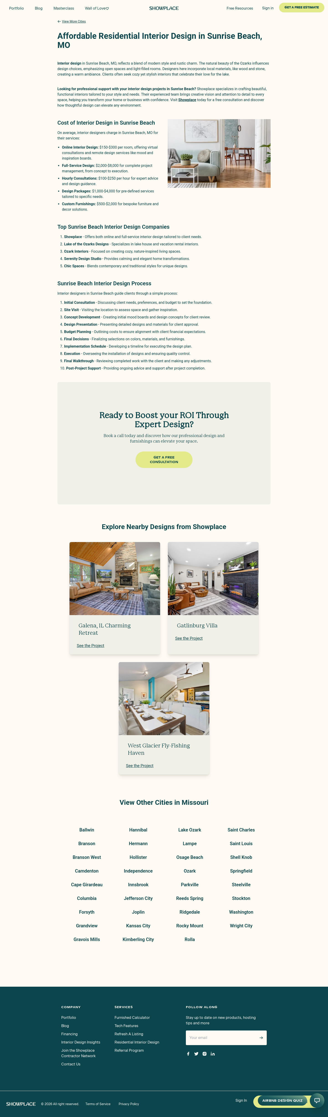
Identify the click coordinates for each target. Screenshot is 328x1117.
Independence (138, 871)
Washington (241, 912)
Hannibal (138, 830)
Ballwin (86, 830)
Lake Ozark (189, 830)
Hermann (138, 843)
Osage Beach (189, 857)
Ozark (190, 871)
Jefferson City (138, 898)
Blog (65, 1026)
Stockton (241, 898)
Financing (69, 1034)
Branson (86, 843)
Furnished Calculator (132, 1017)
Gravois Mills (87, 939)
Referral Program (129, 1050)
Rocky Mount (189, 925)
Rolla (189, 939)
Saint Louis (241, 843)
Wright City (241, 925)
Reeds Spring (189, 898)
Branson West (87, 857)
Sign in (268, 8)
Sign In (241, 1100)
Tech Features (126, 1026)
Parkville (190, 884)
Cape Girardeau (86, 884)
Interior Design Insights (80, 1042)
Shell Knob (241, 857)
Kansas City (138, 925)
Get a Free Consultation (164, 459)
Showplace (187, 100)
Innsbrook (138, 884)
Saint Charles (241, 830)
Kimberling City (138, 939)
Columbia (86, 898)
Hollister (138, 857)
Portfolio (68, 1017)
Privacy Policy (129, 1104)
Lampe (190, 843)
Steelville (241, 884)
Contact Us (70, 1064)
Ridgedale (189, 912)
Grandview (86, 925)
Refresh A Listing (129, 1034)
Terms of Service (97, 1104)
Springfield (241, 871)
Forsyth (86, 912)
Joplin (138, 912)
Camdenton (86, 871)
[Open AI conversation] (317, 1100)
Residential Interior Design (137, 1042)
